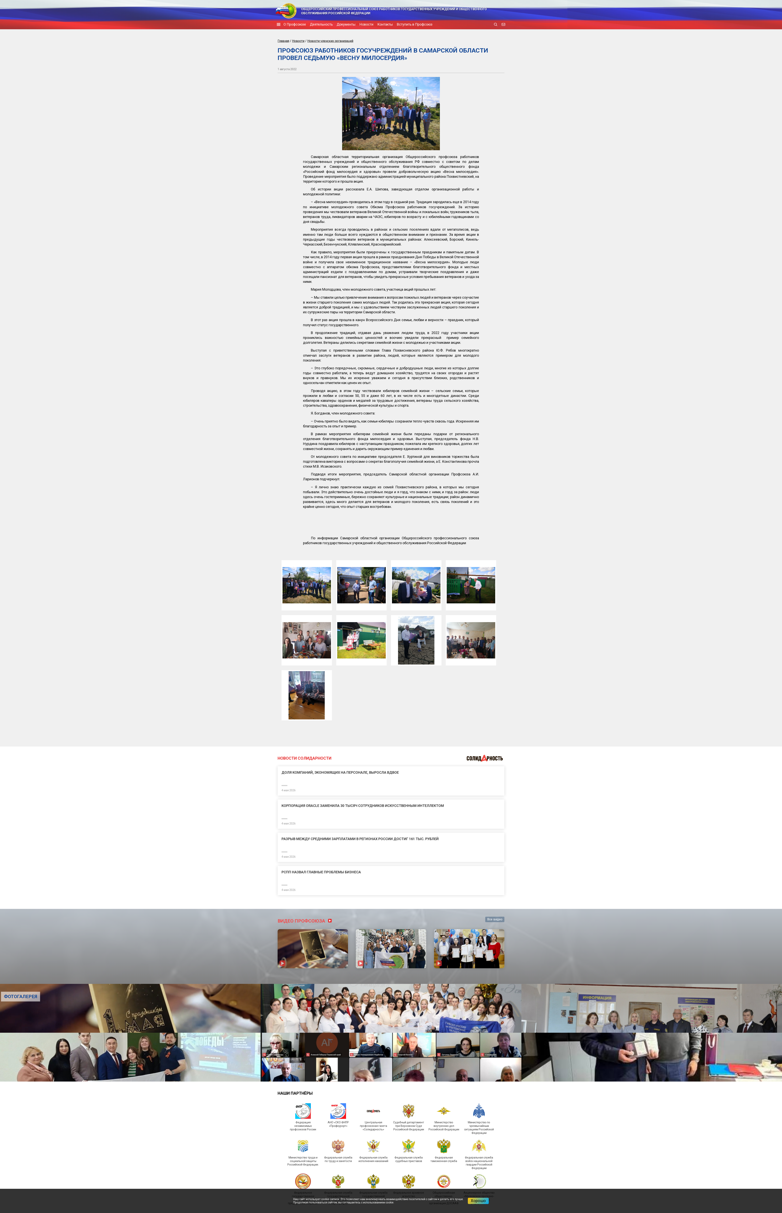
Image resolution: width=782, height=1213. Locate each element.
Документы (346, 24)
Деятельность (321, 24)
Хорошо (478, 1200)
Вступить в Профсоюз (414, 24)
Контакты (385, 24)
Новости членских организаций (330, 41)
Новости (366, 24)
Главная (283, 41)
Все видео (494, 919)
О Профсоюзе (294, 24)
